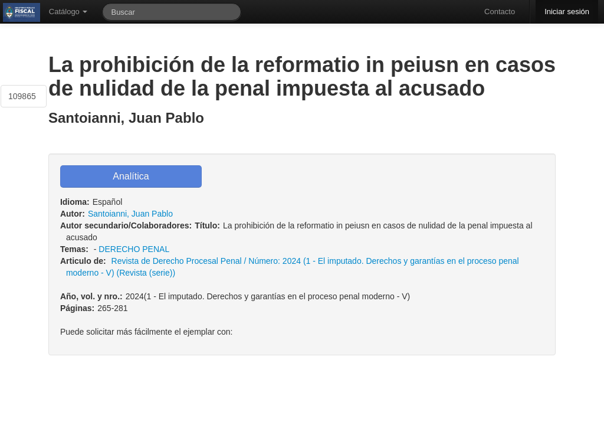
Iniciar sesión (566, 11)
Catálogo (68, 11)
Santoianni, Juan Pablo (130, 213)
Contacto (499, 11)
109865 (22, 96)
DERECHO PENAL (134, 249)
